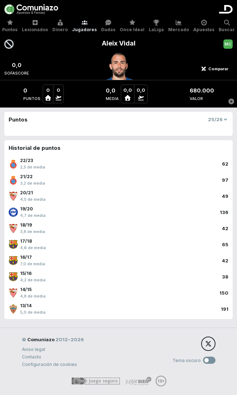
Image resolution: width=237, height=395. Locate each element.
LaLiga (156, 26)
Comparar (214, 68)
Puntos (10, 26)
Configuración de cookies (49, 364)
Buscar (227, 26)
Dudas (108, 26)
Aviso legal (33, 349)
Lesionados (35, 26)
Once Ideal (132, 26)
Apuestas (203, 26)
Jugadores (84, 26)
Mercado (178, 26)
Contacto (31, 357)
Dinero (60, 26)
